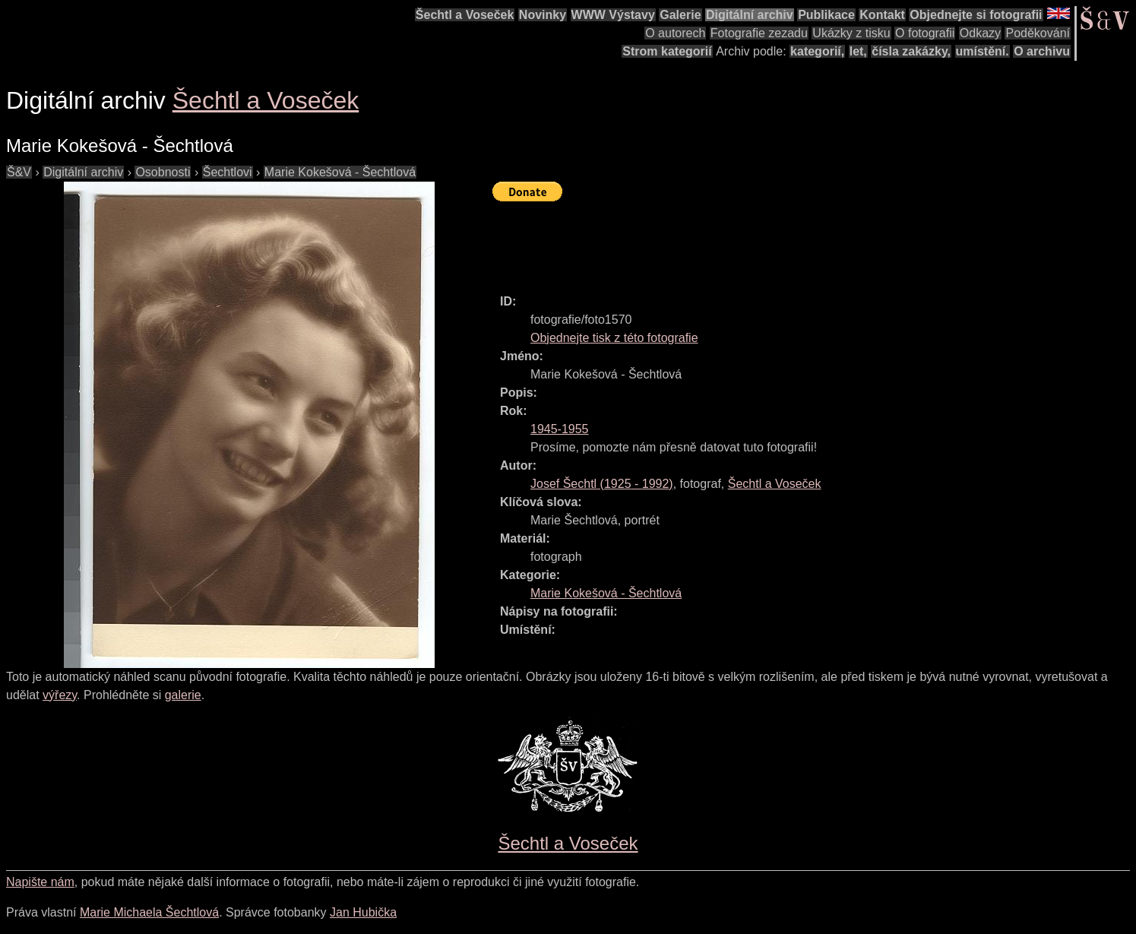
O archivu (1042, 51)
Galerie (680, 14)
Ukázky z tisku (851, 33)
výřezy (60, 695)
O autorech (675, 33)
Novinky (542, 14)
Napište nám (40, 881)
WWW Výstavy (613, 14)
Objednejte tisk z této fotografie (614, 337)
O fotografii (924, 33)
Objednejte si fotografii (976, 14)
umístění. (982, 51)
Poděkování (1037, 33)
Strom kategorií (666, 51)
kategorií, (817, 51)
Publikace (826, 14)
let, (858, 51)
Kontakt (882, 14)
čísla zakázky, (911, 51)
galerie (183, 695)
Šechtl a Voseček (465, 14)
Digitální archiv (749, 14)
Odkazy (980, 33)
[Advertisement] (769, 241)
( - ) (601, 483)
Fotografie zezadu (759, 33)
